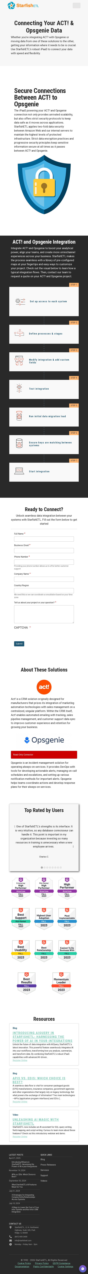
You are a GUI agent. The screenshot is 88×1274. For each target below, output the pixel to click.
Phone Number (21, 557)
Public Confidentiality (43, 1266)
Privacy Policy (42, 1263)
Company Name (21, 574)
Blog (43, 1159)
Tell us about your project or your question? (34, 602)
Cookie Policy (24, 1263)
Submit (19, 643)
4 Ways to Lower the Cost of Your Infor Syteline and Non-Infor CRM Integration (25, 1209)
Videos (44, 1181)
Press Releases (48, 1164)
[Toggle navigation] (76, 5)
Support (44, 1175)
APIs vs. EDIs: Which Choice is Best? (24, 1175)
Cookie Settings (65, 1266)
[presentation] (34, 636)
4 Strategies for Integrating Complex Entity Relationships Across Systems (23, 1197)
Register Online (20, 1060)
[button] (83, 1269)
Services (45, 1170)
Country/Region (21, 585)
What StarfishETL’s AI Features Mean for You (24, 1186)
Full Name (19, 534)
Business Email (21, 545)
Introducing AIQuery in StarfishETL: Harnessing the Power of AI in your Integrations (24, 1164)
